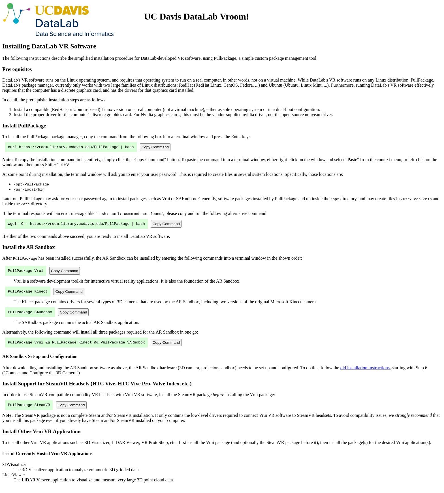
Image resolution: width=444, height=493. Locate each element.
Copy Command (155, 147)
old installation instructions (365, 372)
